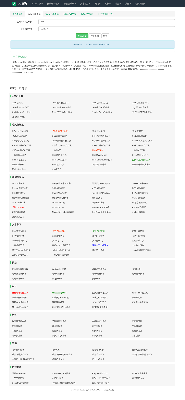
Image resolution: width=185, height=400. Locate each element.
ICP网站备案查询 (140, 302)
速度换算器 (137, 331)
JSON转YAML (18, 117)
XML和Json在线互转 (21, 112)
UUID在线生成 (33, 14)
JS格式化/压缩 (98, 131)
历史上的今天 (98, 359)
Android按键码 (138, 212)
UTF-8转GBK (58, 207)
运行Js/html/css (19, 169)
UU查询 (19, 4)
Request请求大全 (100, 373)
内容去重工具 (138, 240)
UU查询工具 (109, 390)
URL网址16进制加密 (61, 183)
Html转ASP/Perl (99, 155)
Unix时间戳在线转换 (141, 250)
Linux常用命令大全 (100, 383)
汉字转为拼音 (18, 236)
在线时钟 (56, 350)
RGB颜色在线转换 (60, 255)
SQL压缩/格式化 (59, 136)
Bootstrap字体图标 (20, 383)
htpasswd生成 (69, 14)
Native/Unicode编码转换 (63, 212)
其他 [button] (128, 3)
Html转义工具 (138, 150)
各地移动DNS (138, 274)
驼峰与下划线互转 (100, 245)
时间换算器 (97, 331)
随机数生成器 (98, 250)
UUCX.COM (95, 390)
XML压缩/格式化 (139, 136)
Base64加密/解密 (140, 183)
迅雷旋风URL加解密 (101, 183)
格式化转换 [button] (53, 3)
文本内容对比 (138, 236)
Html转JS (56, 150)
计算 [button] (118, 3)
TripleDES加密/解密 (101, 193)
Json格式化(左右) (100, 102)
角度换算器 (17, 335)
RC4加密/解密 (18, 193)
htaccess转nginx (59, 293)
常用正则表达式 (99, 164)
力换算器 (136, 335)
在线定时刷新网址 (100, 297)
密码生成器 (17, 14)
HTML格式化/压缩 (20, 131)
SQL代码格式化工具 (101, 141)
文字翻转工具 (98, 240)
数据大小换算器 (59, 335)
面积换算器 (137, 321)
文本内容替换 (98, 236)
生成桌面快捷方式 (100, 293)
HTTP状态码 (18, 378)
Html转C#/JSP (19, 155)
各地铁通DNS (18, 278)
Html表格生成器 (19, 160)
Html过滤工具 (58, 164)
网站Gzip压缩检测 (20, 302)
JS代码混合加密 (19, 136)
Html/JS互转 (97, 150)
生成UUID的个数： (25, 22)
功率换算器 (137, 326)
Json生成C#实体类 (20, 107)
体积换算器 (57, 326)
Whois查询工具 (99, 302)
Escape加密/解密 (20, 188)
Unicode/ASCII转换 (101, 207)
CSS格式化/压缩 (60, 131)
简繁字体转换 (138, 231)
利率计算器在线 (19, 321)
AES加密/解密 (98, 188)
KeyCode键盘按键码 (101, 212)
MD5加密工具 (18, 183)
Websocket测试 (59, 269)
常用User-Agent (19, 373)
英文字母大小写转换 (21, 250)
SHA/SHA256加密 (140, 193)
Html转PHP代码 (59, 155)
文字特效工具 (18, 245)
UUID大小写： (27, 29)
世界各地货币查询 (20, 354)
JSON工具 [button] (37, 3)
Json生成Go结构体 (100, 107)
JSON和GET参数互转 (142, 112)
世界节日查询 (98, 354)
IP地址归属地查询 (20, 269)
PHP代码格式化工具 (101, 136)
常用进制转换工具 (20, 255)
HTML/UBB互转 (59, 160)
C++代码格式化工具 (101, 145)
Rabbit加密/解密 (59, 193)
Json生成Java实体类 (61, 107)
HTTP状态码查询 (100, 307)
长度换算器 (17, 331)
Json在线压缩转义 (140, 102)
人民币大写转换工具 (61, 250)
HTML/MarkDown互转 (102, 160)
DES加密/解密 (138, 188)
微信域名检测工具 (20, 293)
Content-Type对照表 (61, 373)
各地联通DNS (98, 274)
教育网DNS (57, 278)
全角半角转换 (138, 245)
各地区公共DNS (19, 274)
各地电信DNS (58, 274)
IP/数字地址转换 (105, 14)
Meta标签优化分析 (20, 307)
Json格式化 (17, 102)
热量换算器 (17, 326)
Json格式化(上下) (60, 102)
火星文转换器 (58, 236)
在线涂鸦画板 (18, 350)
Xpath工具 (57, 169)
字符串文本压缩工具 (61, 245)
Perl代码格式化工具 (141, 145)
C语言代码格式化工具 (62, 145)
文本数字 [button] (85, 3)
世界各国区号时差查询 (62, 354)
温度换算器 (57, 331)
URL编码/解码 (18, 212)
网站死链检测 (58, 302)
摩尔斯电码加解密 (60, 198)
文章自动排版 (58, 231)
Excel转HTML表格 (140, 155)
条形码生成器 (87, 14)
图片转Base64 (19, 207)
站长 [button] (108, 3)
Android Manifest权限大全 (64, 383)
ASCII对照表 (58, 378)
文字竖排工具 (58, 240)
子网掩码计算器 (59, 321)
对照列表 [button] (140, 3)
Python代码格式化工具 (142, 141)
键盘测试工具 (18, 217)
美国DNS (96, 278)
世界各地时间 (98, 350)
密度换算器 (97, 335)
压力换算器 (97, 326)
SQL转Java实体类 (140, 107)
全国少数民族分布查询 (142, 354)
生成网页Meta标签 (60, 297)
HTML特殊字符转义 (101, 378)
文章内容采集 (98, 231)
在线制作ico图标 (19, 297)
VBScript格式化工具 (21, 150)
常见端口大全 (138, 378)
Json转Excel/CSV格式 (102, 112)
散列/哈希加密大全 (20, 198)
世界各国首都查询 (140, 350)
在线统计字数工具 (20, 240)
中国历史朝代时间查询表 (23, 359)
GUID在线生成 (52, 14)
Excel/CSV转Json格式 (62, 112)
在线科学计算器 (99, 321)
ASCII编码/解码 (139, 207)
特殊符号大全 (58, 359)
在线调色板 (137, 297)
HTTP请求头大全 (140, 373)
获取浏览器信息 (99, 269)
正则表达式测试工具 (141, 160)
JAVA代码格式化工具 (61, 141)
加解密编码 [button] (70, 3)
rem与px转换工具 (140, 293)
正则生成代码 (18, 164)
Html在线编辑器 (19, 231)
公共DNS (136, 269)
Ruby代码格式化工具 (21, 145)
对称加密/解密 (58, 188)
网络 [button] (97, 3)
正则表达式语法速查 (141, 164)
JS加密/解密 (137, 131)
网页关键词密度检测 (61, 307)
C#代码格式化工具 (20, 141)
